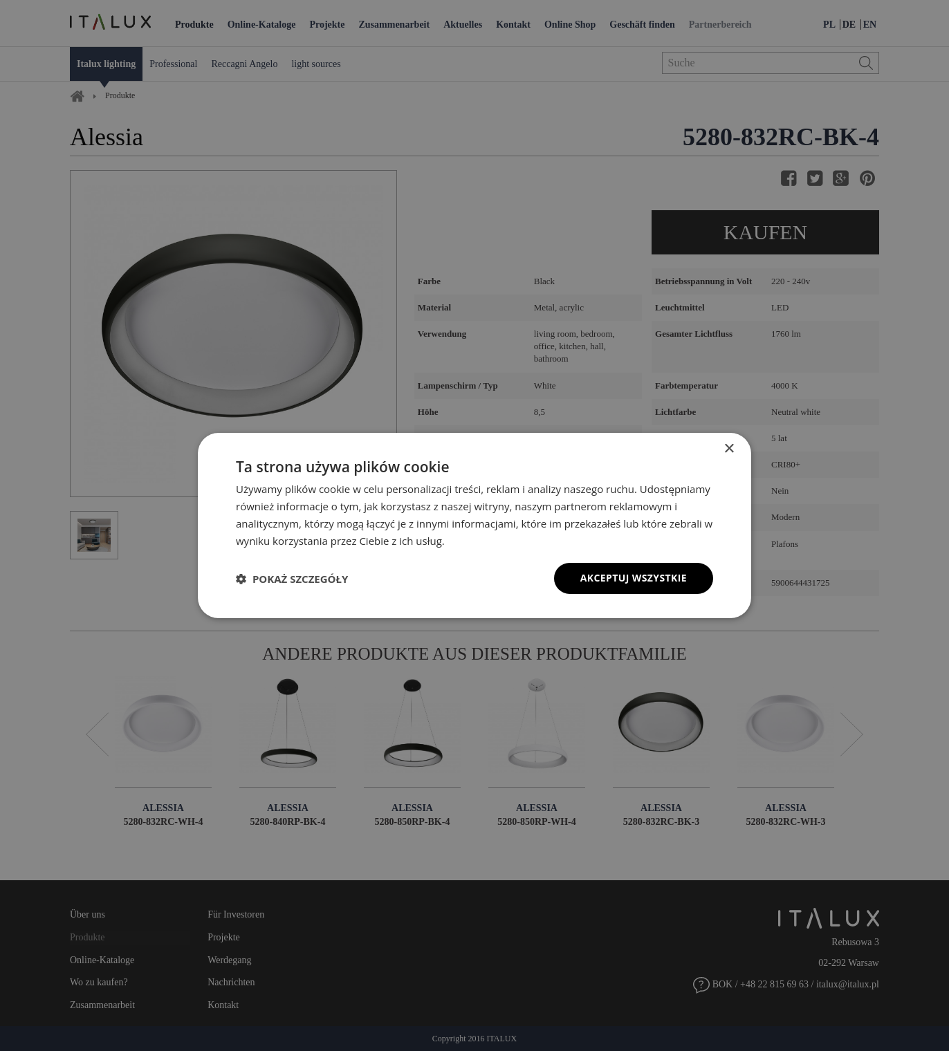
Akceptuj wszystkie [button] (633, 577)
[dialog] (474, 525)
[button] (292, 579)
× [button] (729, 449)
